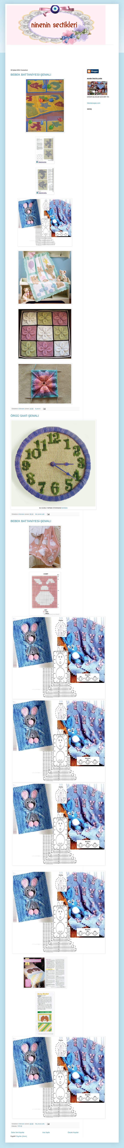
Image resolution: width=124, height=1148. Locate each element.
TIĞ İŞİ (20, 1126)
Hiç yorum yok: (40, 514)
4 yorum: (38, 408)
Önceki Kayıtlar (73, 1132)
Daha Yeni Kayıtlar (17, 1132)
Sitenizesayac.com (93, 103)
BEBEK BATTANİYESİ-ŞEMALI (31, 74)
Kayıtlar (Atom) (21, 1136)
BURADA (64, 508)
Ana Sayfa (46, 1132)
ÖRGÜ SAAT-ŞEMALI (25, 415)
